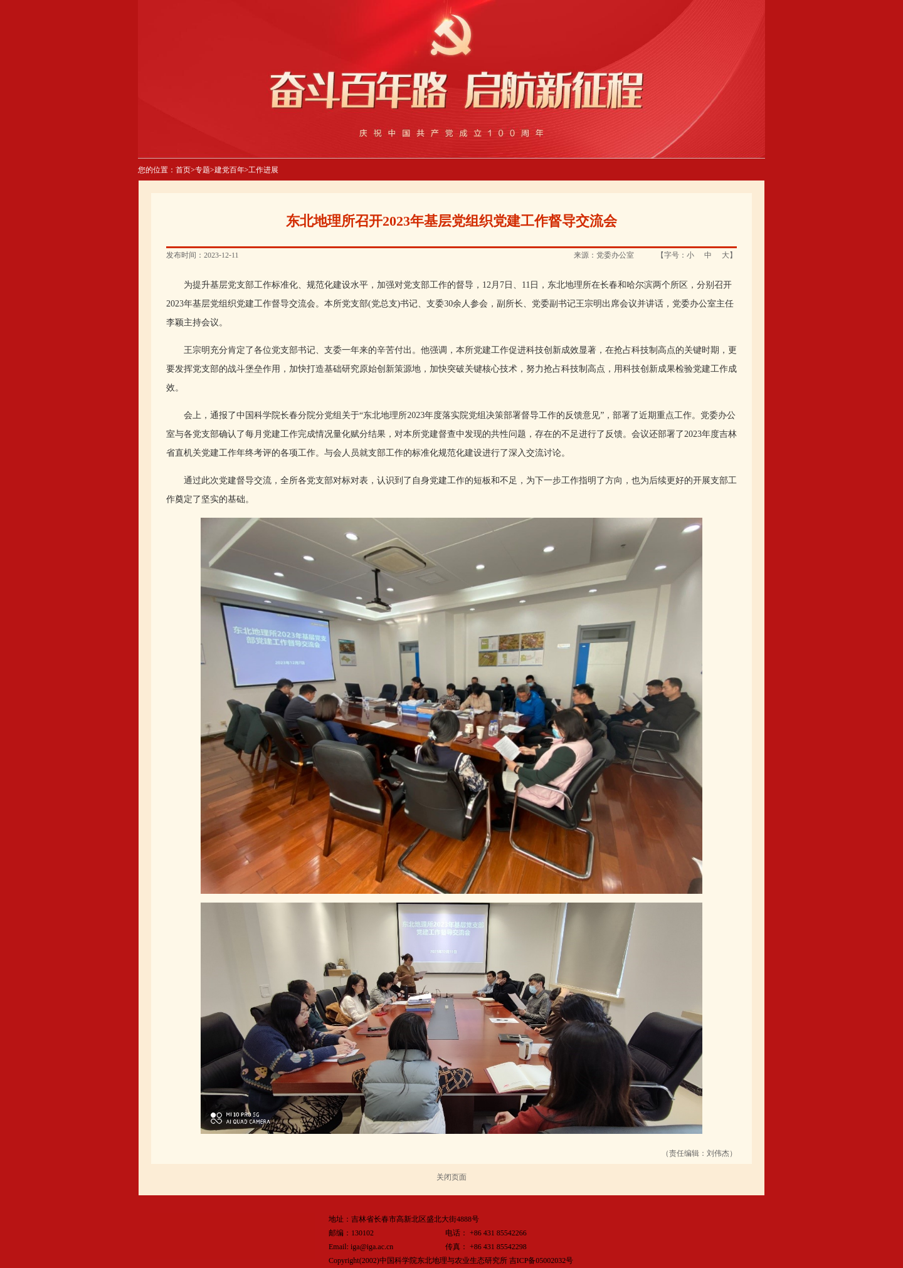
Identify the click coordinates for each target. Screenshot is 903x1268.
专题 (202, 169)
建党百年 (229, 169)
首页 (183, 169)
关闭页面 (451, 1177)
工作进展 (263, 169)
